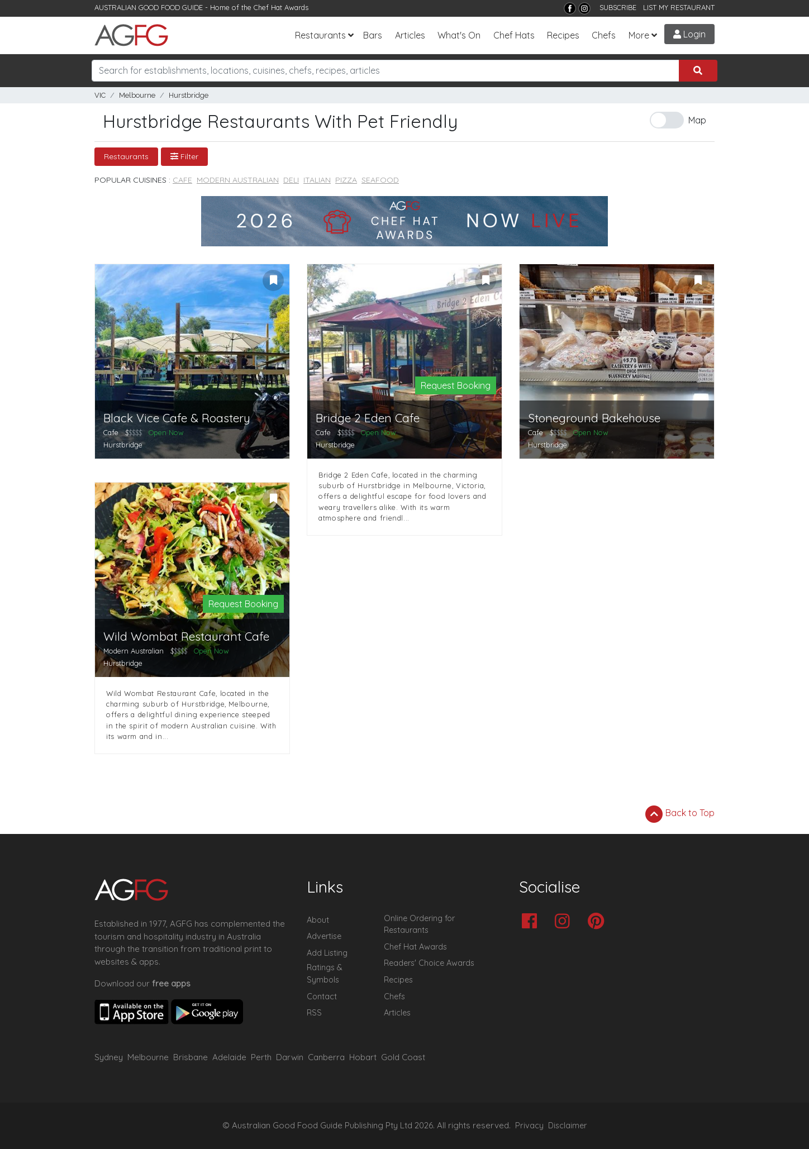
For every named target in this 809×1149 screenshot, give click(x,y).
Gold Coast (403, 1057)
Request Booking (456, 385)
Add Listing (327, 953)
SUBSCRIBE (617, 7)
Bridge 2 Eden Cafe (368, 418)
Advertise (324, 936)
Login (689, 34)
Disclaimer (567, 1126)
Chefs (604, 35)
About (318, 920)
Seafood (380, 180)
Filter (184, 156)
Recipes (563, 35)
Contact (322, 996)
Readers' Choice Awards (429, 963)
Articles (410, 35)
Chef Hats (514, 35)
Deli (291, 180)
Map (697, 120)
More (639, 35)
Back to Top (680, 814)
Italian (317, 180)
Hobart (363, 1057)
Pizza (346, 180)
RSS (314, 1013)
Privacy (529, 1126)
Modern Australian (238, 180)
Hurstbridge (188, 95)
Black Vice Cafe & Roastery (176, 418)
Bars (372, 35)
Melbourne (137, 95)
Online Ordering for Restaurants (419, 924)
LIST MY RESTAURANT (679, 7)
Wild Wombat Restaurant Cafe (186, 636)
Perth (261, 1057)
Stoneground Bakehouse (594, 418)
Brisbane (190, 1057)
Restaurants (320, 35)
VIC (100, 95)
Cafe (182, 180)
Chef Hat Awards (281, 7)
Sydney (108, 1057)
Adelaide (229, 1057)
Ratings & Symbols (324, 973)
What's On (458, 35)
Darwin (289, 1057)
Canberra (326, 1057)
